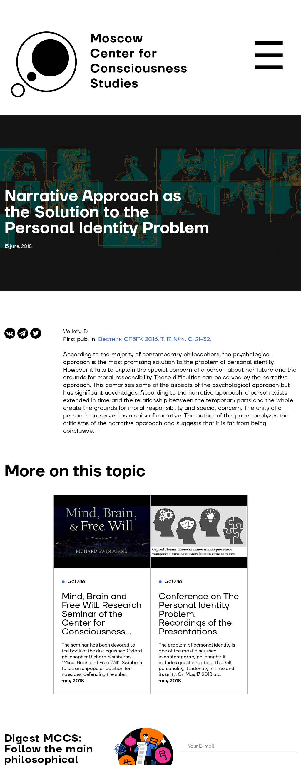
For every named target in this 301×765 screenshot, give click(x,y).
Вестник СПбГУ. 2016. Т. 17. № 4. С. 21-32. (154, 339)
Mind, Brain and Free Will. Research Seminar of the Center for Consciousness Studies (101, 618)
